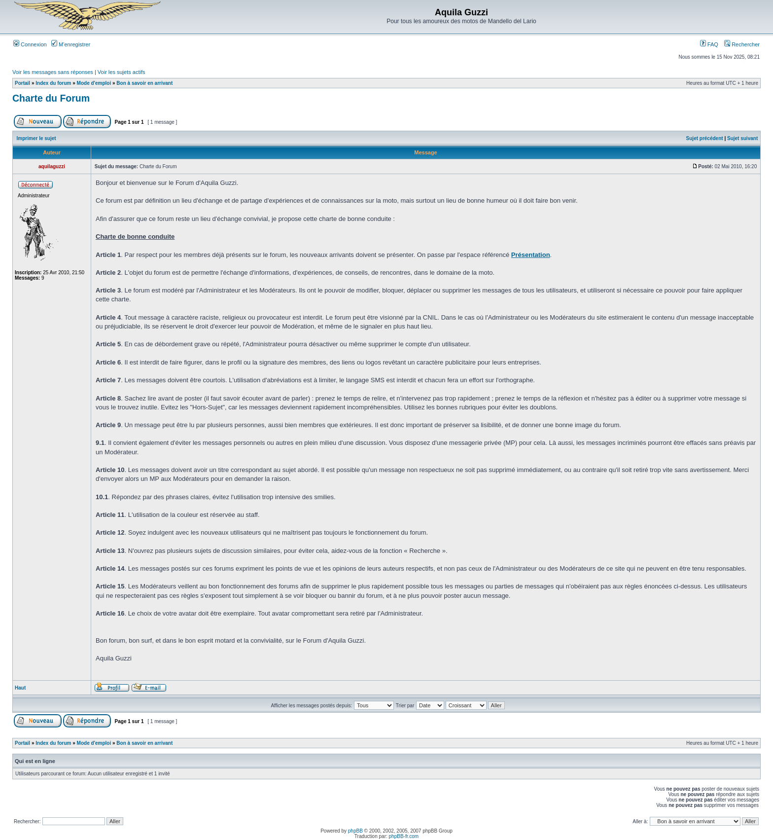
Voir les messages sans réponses (52, 72)
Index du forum (53, 83)
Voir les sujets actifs (121, 72)
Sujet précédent (704, 138)
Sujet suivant (742, 138)
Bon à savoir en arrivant (144, 83)
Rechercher (742, 44)
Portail (22, 83)
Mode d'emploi (94, 83)
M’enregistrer (70, 44)
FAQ (709, 44)
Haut (20, 688)
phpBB (355, 831)
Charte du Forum (51, 98)
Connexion (30, 44)
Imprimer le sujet (36, 138)
